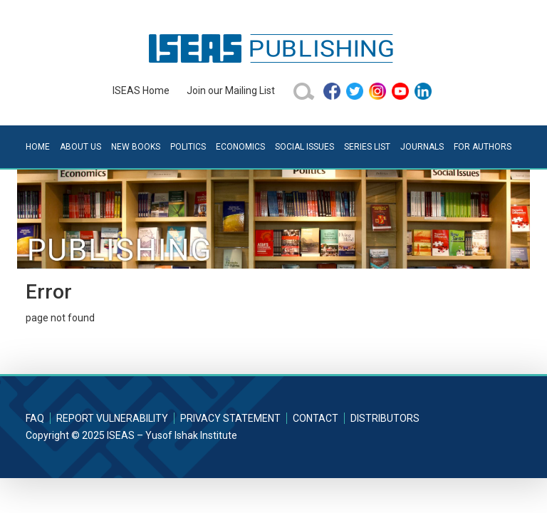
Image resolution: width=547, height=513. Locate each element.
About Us (80, 147)
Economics (240, 147)
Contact (315, 418)
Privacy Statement (230, 418)
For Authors (482, 147)
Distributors (385, 418)
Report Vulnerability (112, 418)
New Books (135, 147)
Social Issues (304, 147)
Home (38, 147)
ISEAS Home (141, 90)
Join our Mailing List (231, 90)
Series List (367, 147)
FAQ (35, 418)
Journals (422, 147)
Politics (188, 147)
